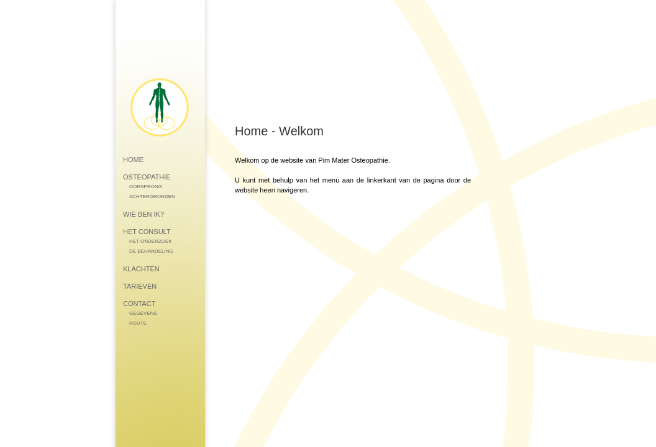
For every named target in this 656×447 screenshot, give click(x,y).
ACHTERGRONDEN (152, 196)
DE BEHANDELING (151, 251)
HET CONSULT (147, 231)
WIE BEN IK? (143, 214)
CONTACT (139, 303)
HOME (133, 159)
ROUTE (138, 323)
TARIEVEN (140, 286)
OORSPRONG (145, 186)
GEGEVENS (143, 313)
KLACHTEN (141, 269)
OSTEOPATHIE (147, 177)
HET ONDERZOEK (150, 241)
